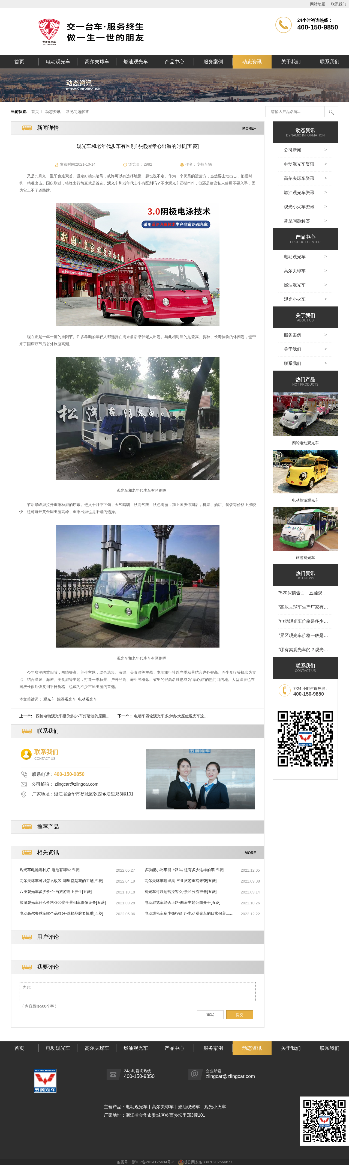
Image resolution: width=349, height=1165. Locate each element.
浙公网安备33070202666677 (207, 1162)
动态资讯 (252, 61)
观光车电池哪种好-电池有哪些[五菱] (50, 870)
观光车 (49, 699)
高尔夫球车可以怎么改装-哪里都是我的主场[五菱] (61, 880)
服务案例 (213, 61)
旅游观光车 (66, 699)
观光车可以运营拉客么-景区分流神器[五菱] (180, 891)
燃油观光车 (136, 61)
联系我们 (338, 4)
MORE (250, 852)
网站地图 (317, 4)
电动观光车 (58, 61)
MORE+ (249, 128)
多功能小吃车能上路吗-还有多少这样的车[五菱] (184, 870)
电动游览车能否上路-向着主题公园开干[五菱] (182, 902)
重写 (210, 1014)
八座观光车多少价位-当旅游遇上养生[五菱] (56, 891)
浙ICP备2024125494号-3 (153, 1162)
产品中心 (174, 61)
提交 (239, 1014)
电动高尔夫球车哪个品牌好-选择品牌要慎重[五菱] (61, 913)
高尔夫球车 (97, 61)
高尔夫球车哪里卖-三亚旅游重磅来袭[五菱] (180, 880)
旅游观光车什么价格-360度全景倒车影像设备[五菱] (63, 902)
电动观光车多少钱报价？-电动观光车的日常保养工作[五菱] (189, 913)
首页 (19, 61)
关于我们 (291, 61)
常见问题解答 (77, 111)
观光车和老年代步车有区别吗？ (134, 183)
